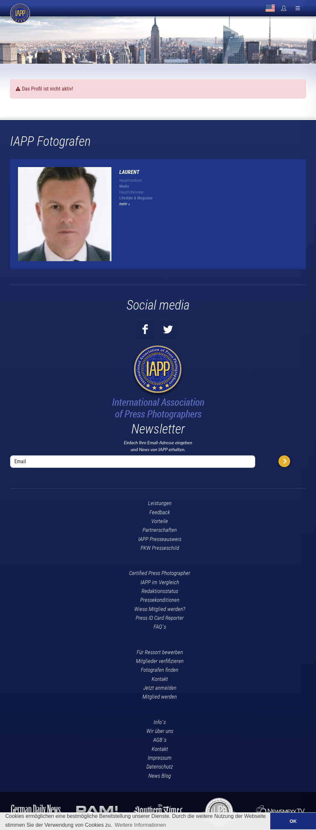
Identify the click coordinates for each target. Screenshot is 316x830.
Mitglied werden (159, 696)
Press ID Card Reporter (160, 618)
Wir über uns (159, 731)
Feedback (159, 512)
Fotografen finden (159, 670)
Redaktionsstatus (159, 591)
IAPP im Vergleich (160, 582)
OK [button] (293, 821)
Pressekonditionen (159, 600)
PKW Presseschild (160, 548)
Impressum (160, 757)
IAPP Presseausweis (159, 539)
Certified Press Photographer (159, 573)
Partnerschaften (159, 530)
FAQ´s (160, 626)
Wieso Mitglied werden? (159, 609)
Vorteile (159, 521)
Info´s (160, 722)
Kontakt (160, 679)
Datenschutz (159, 766)
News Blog (159, 775)
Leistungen (160, 503)
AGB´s (159, 740)
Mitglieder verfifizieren (160, 661)
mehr (124, 204)
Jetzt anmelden (159, 688)
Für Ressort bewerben (160, 652)
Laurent (129, 172)
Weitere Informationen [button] (140, 825)
